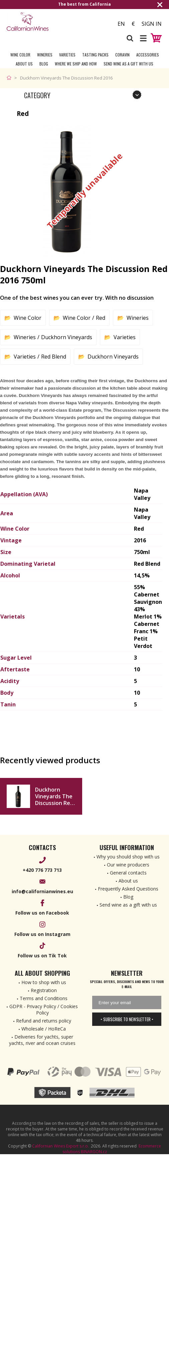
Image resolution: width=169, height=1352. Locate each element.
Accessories (147, 54)
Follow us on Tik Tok (42, 955)
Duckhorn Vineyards (66, 337)
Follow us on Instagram (42, 934)
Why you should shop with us (128, 856)
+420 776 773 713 (42, 870)
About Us (24, 63)
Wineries (44, 54)
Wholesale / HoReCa (43, 1029)
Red (100, 317)
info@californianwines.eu (42, 891)
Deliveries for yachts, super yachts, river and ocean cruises (42, 1040)
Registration (44, 990)
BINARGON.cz (94, 1152)
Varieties (67, 54)
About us (128, 880)
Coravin (122, 54)
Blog (43, 63)
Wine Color (20, 54)
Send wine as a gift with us (128, 63)
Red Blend (53, 356)
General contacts (128, 872)
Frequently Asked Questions (128, 889)
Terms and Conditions (43, 998)
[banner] (43, 21)
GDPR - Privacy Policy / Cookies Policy (43, 1009)
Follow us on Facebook (42, 913)
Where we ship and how (76, 63)
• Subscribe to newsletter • (127, 1019)
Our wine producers (128, 864)
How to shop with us (43, 982)
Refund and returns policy (43, 1021)
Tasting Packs (95, 54)
